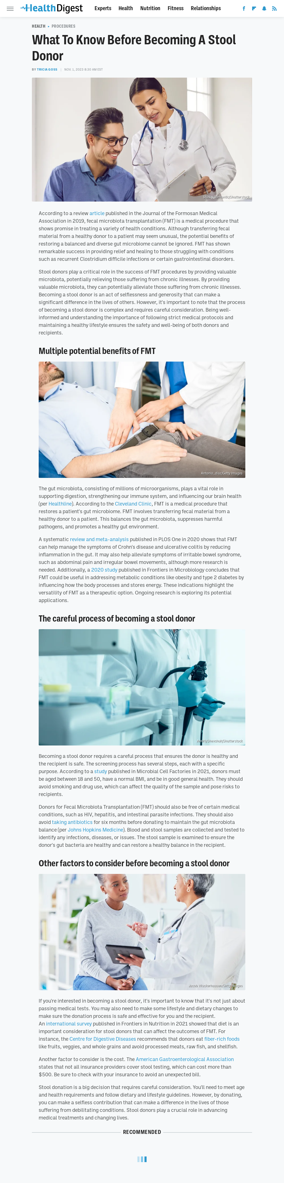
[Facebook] (244, 9)
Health (126, 8)
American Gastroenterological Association (185, 1059)
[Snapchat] (264, 9)
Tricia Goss (47, 69)
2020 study (104, 570)
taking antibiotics (72, 822)
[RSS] (274, 9)
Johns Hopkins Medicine (95, 829)
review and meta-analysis (99, 539)
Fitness (175, 8)
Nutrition (150, 8)
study (100, 771)
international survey (69, 1023)
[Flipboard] (254, 9)
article (96, 213)
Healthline (60, 503)
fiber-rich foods (222, 1039)
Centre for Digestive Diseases (102, 1039)
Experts (103, 8)
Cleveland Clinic (133, 503)
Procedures (64, 26)
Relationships (206, 8)
